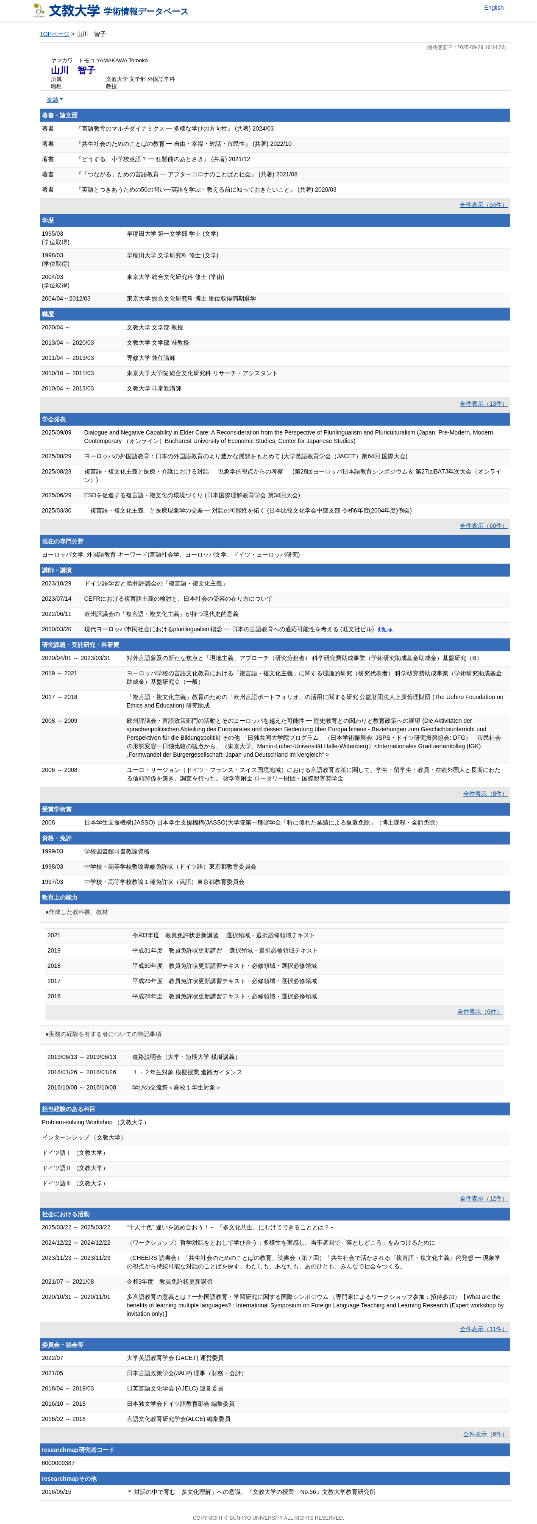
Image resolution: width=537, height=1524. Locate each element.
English (494, 7)
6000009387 (58, 1463)
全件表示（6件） (479, 1011)
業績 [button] (52, 99)
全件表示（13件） (484, 403)
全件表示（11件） (484, 1329)
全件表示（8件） (485, 793)
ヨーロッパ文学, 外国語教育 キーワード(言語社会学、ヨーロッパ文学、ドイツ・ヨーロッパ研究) (171, 554)
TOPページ (55, 34)
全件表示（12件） (484, 1198)
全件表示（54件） (484, 204)
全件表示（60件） (484, 525)
